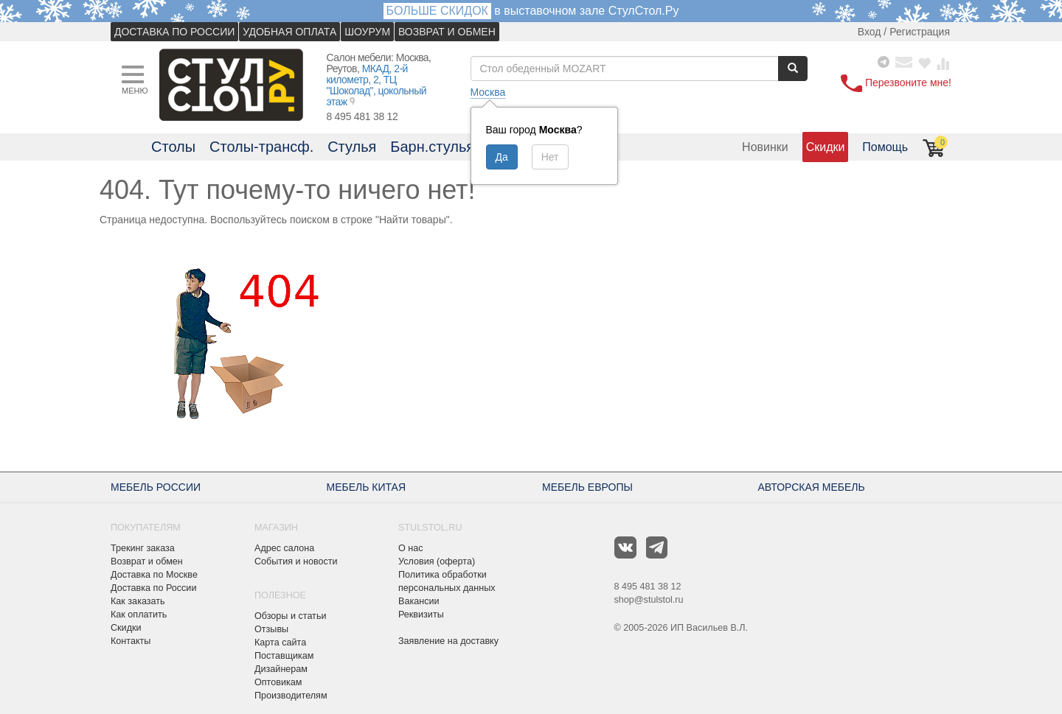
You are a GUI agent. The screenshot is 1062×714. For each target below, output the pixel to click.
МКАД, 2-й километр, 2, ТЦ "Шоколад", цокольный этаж (377, 85)
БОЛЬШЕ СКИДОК (437, 10)
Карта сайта (280, 642)
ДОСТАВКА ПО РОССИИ (174, 32)
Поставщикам (284, 656)
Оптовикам (278, 682)
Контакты (130, 641)
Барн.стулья (432, 147)
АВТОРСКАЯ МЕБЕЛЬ (811, 487)
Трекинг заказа (143, 548)
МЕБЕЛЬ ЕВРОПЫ (587, 487)
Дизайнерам (281, 669)
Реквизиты (421, 614)
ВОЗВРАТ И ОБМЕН (447, 32)
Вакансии (419, 601)
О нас (410, 548)
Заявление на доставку (448, 641)
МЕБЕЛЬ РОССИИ (156, 487)
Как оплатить (139, 614)
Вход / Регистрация (904, 32)
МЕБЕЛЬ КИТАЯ (366, 487)
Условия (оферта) (436, 561)
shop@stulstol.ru (649, 600)
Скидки (825, 147)
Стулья (351, 147)
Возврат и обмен (147, 561)
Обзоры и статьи (290, 616)
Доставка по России (153, 588)
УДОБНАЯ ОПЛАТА (289, 32)
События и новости (296, 561)
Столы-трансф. (261, 147)
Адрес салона (284, 548)
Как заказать (138, 601)
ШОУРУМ (367, 32)
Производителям (290, 695)
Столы (173, 147)
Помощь (885, 147)
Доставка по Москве (154, 575)
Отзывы (271, 629)
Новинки (765, 147)
